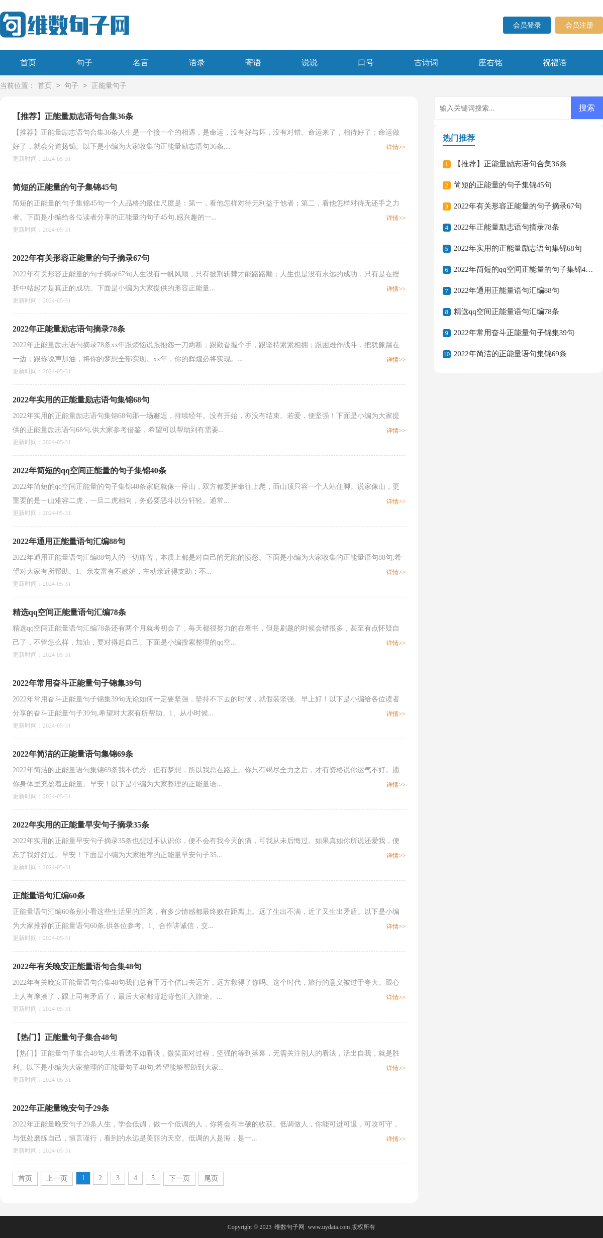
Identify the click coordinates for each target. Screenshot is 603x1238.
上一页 (56, 1178)
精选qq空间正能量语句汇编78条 (69, 612)
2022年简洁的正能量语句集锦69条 (73, 754)
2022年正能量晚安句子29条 (61, 1108)
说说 (309, 62)
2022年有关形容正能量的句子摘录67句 (81, 258)
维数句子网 (289, 1226)
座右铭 (490, 62)
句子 (84, 62)
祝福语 (555, 62)
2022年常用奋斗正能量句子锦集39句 (77, 683)
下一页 (179, 1178)
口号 (366, 62)
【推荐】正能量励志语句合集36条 (73, 116)
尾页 (211, 1178)
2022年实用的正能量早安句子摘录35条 (81, 824)
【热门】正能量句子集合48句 (65, 1037)
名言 (141, 62)
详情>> (396, 147)
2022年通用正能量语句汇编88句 (69, 541)
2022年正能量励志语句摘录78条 (69, 329)
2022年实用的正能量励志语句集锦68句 (81, 399)
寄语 (253, 62)
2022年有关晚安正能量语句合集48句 (77, 966)
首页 (28, 62)
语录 (197, 62)
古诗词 (426, 62)
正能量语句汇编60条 (49, 895)
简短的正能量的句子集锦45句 (65, 187)
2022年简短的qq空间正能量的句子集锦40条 (89, 470)
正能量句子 (109, 86)
